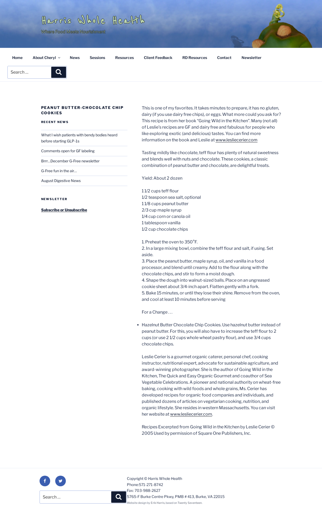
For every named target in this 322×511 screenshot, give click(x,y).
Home (17, 57)
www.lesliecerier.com (236, 139)
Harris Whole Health (93, 20)
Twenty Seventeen (190, 503)
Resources (124, 57)
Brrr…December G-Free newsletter (70, 161)
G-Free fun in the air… (59, 170)
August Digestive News (61, 180)
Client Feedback (158, 57)
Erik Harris (158, 503)
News (75, 57)
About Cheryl (47, 57)
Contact (224, 57)
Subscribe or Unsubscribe (64, 210)
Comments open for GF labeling (68, 151)
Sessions (97, 57)
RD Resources (194, 57)
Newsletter (251, 57)
